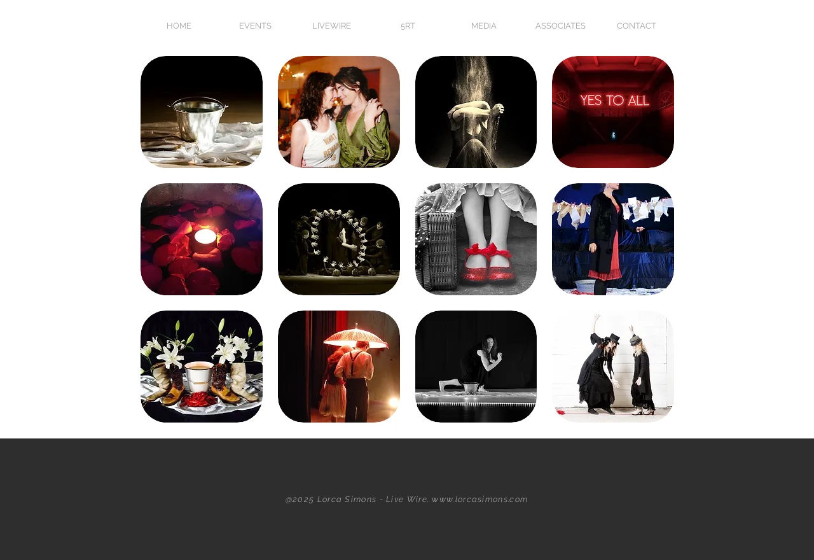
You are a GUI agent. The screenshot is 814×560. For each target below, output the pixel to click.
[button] (484, 26)
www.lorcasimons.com (480, 499)
